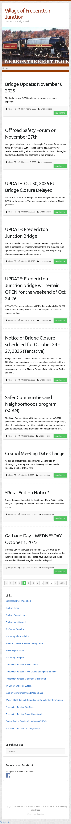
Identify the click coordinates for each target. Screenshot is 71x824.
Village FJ (12, 109)
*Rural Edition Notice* (27, 492)
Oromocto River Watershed (18, 601)
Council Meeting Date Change (34, 453)
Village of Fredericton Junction (27, 14)
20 (46, 583)
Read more (60, 113)
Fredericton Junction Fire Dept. (20, 707)
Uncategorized (46, 109)
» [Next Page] (55, 583)
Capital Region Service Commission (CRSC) (26, 721)
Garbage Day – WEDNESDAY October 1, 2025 (33, 539)
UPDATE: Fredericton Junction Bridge (26, 233)
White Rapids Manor (15, 650)
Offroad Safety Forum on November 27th (30, 133)
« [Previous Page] (6, 583)
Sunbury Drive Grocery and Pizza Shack (24, 693)
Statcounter (5, 822)
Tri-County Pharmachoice (17, 636)
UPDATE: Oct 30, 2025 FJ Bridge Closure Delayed (29, 187)
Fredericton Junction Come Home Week (24, 714)
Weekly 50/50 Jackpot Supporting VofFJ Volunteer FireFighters (34, 700)
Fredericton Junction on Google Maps (23, 728)
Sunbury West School (15, 622)
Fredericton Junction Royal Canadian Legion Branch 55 (31, 672)
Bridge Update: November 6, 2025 (34, 87)
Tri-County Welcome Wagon (19, 686)
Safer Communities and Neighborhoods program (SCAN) (30, 404)
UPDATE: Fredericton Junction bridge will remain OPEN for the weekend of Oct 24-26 (35, 288)
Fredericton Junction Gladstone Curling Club (26, 679)
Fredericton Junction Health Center (22, 664)
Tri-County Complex (15, 629)
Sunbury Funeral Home (16, 615)
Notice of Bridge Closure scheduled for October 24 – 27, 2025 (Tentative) (32, 344)
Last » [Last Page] (62, 583)
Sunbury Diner (12, 608)
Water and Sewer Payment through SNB (24, 643)
